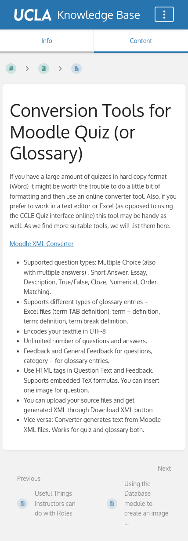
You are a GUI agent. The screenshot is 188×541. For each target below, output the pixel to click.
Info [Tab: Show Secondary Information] (46, 40)
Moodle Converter (42, 243)
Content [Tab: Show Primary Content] (141, 40)
